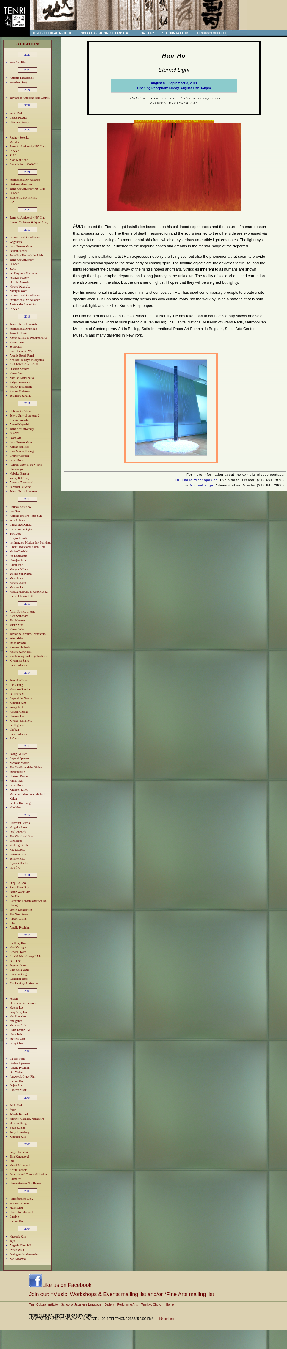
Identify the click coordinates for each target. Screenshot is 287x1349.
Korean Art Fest (19, 446)
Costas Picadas (18, 117)
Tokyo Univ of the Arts (23, 324)
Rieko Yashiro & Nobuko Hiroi (28, 337)
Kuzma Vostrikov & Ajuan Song (29, 222)
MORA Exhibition (21, 386)
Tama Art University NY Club (28, 146)
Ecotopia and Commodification (28, 1174)
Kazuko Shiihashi (20, 647)
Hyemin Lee (17, 716)
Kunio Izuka (17, 629)
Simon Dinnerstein (21, 909)
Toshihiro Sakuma (20, 395)
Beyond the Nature (21, 698)
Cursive (14, 1216)
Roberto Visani (18, 1090)
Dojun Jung (16, 1085)
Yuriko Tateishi (19, 551)
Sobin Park (16, 113)
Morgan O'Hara (19, 569)
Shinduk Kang (18, 1123)
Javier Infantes (18, 665)
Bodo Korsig (17, 1127)
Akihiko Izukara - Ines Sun (26, 515)
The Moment (17, 620)
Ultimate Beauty (19, 122)
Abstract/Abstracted (21, 482)
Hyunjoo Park (18, 560)
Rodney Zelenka (19, 137)
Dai (12, 1161)
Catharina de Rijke (21, 529)
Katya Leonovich (20, 382)
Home (170, 1304)
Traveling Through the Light (26, 255)
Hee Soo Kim (18, 1016)
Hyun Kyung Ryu (20, 1029)
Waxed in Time (19, 978)
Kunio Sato (16, 373)
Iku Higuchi (17, 693)
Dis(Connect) (18, 831)
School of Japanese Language (81, 1304)
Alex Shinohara (19, 616)
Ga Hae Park (17, 1058)
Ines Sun (15, 511)
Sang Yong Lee (19, 1012)
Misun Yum (16, 624)
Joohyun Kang (18, 974)
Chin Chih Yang (19, 969)
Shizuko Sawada (19, 282)
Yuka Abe (15, 533)
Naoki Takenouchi (20, 1165)
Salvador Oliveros (20, 487)
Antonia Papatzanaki (22, 77)
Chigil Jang (16, 564)
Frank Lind (16, 1207)
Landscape (16, 840)
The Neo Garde (19, 914)
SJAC (13, 155)
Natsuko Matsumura (22, 377)
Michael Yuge (201, 485)
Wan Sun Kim (18, 62)
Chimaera (15, 1178)
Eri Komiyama (18, 555)
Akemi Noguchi (19, 424)
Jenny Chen (16, 1043)
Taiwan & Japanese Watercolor (28, 633)
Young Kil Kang (19, 478)
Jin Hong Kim (18, 943)
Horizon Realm (19, 776)
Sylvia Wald (17, 1249)
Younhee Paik (18, 1025)
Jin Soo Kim (17, 1081)
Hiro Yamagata (18, 947)
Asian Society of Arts (22, 611)
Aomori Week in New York (26, 464)
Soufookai (16, 346)
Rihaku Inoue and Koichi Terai (28, 547)
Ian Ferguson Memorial (23, 273)
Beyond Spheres (19, 758)
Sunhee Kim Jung (20, 803)
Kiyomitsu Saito (19, 660)
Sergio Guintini (19, 1152)
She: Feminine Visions (23, 1003)
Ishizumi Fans (18, 854)
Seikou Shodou (19, 250)
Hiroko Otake (18, 582)
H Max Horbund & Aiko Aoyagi (29, 591)
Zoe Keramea (18, 1258)
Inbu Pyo (15, 867)
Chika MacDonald (21, 524)
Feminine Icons (19, 680)
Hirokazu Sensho (20, 689)
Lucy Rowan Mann (21, 246)
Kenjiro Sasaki (18, 538)
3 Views (14, 738)
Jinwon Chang (18, 918)
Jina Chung (16, 685)
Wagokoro (16, 242)
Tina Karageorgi (19, 1156)
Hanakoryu (16, 469)
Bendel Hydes (18, 952)
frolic (13, 1109)
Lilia (12, 923)
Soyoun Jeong (18, 965)
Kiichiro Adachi (19, 420)
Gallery (109, 1304)
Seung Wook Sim (20, 891)
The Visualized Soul (22, 836)
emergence (16, 1021)
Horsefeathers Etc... (21, 1198)
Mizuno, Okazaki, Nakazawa (27, 1118)
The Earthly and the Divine (26, 767)
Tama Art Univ (18, 333)
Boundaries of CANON (23, 164)
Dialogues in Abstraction (24, 1254)
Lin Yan (14, 729)
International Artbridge (23, 328)
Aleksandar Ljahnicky (23, 304)
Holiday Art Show (20, 411)
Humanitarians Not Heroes (25, 1183)
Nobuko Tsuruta (19, 473)
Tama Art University (22, 259)
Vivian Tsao (17, 342)
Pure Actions (17, 520)
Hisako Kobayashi (21, 651)
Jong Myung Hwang (22, 451)
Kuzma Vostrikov (20, 391)
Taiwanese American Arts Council (30, 97)
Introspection (17, 771)
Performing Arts (127, 1304)
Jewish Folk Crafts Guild (24, 364)
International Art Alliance (25, 179)
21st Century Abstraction (24, 983)
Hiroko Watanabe (20, 286)
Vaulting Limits (19, 845)
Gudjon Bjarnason (20, 1063)
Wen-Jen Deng (18, 82)
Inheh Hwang (18, 642)
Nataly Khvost (18, 291)
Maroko (14, 142)
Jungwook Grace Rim (22, 1076)
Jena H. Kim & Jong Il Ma (25, 956)
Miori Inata (16, 578)
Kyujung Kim (18, 702)
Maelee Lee (16, 1007)
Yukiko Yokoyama (21, 573)
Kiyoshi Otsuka (19, 863)
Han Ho (14, 896)
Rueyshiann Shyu (20, 887)
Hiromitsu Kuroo (20, 823)
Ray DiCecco (18, 849)
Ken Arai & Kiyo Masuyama (27, 360)
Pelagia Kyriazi (19, 1114)
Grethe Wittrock (19, 455)
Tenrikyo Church (151, 1304)
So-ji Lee (15, 960)
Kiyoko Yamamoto (21, 720)
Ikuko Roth (16, 460)
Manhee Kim (17, 587)
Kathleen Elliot (19, 789)
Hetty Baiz (16, 1034)
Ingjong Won (17, 1038)
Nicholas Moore (19, 762)
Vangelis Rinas (18, 827)
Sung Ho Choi (18, 883)
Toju (12, 1241)
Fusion (14, 998)
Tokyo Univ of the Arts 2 (24, 415)
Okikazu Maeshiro (21, 184)
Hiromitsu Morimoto (22, 1212)
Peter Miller (17, 638)
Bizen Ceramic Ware (22, 351)
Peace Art (15, 437)
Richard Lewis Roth (22, 596)
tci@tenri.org (165, 1318)
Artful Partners (18, 1169)
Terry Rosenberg (19, 1132)
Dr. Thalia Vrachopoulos (196, 480)
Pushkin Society (19, 277)
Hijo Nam (15, 807)
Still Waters (16, 1072)
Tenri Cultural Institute (43, 1304)
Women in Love (19, 1203)
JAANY (14, 151)
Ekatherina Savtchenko (23, 197)
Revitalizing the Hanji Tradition (29, 656)
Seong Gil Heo (18, 754)
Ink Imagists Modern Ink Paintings (30, 542)
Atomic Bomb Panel (22, 355)
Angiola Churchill (20, 1245)
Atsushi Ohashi (19, 711)
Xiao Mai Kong (19, 159)
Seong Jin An (17, 707)
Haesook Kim (18, 1236)
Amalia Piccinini (20, 927)
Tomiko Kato (17, 858)
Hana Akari (16, 780)
